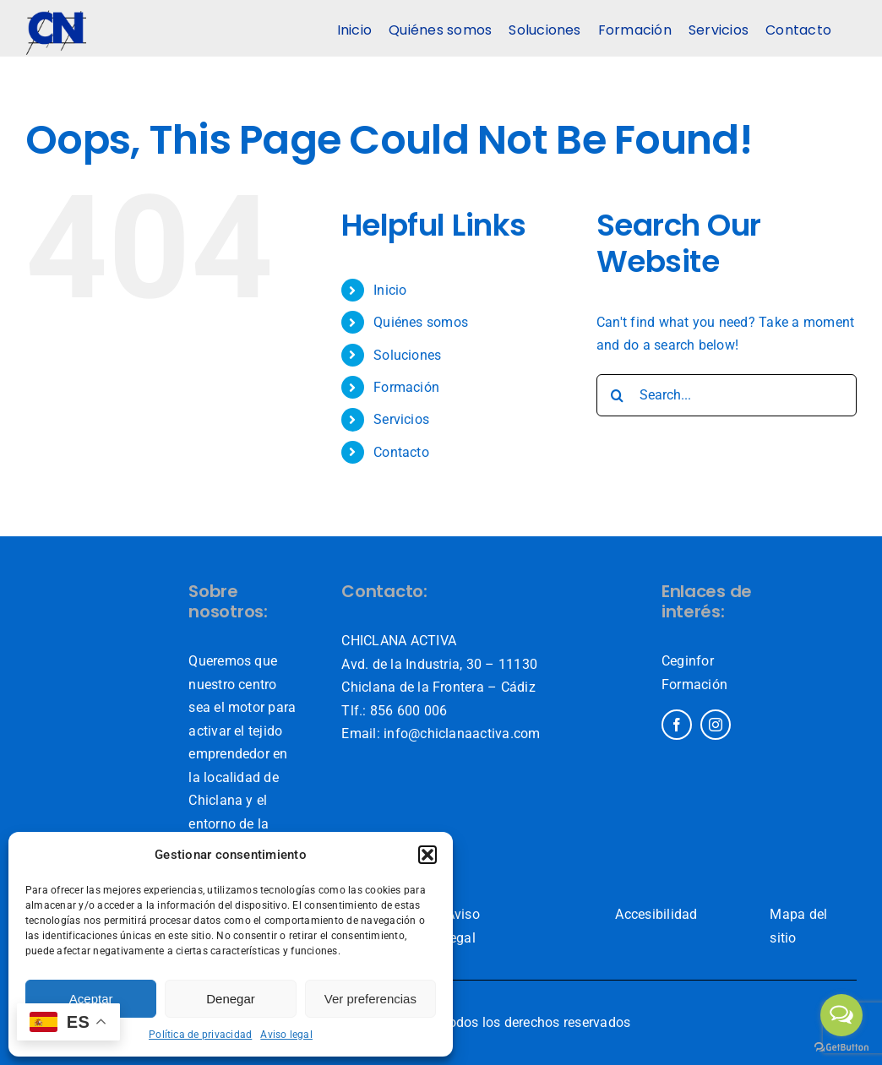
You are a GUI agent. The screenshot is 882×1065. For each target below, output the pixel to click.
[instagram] (715, 724)
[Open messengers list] (841, 1015)
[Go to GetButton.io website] (841, 1047)
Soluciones (407, 355)
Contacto (401, 452)
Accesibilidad (656, 914)
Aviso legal (286, 1035)
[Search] (617, 395)
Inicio (389, 290)
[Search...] (726, 395)
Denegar (230, 999)
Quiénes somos (420, 322)
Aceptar (91, 999)
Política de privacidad (200, 1035)
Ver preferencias (370, 999)
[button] (427, 854)
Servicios (401, 419)
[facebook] (677, 724)
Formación (406, 387)
